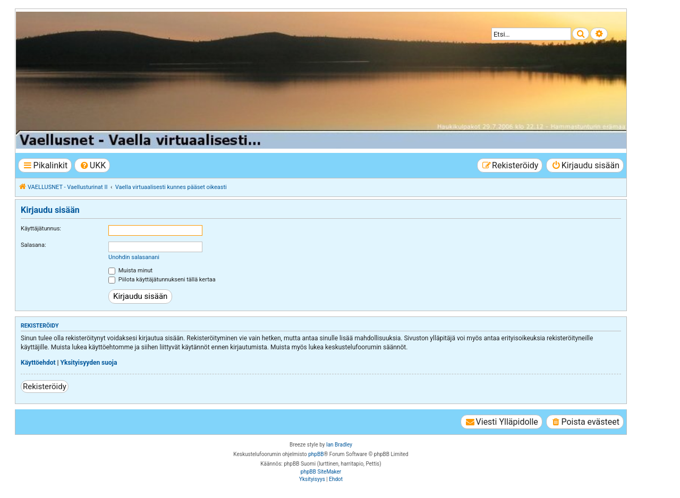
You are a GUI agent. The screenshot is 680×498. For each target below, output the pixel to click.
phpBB (316, 454)
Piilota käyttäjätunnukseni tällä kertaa (162, 279)
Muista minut (130, 270)
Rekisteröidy (44, 386)
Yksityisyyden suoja (89, 362)
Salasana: (33, 245)
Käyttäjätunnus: (41, 228)
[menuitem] (92, 165)
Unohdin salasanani (133, 257)
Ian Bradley (339, 445)
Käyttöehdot (38, 362)
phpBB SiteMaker (321, 472)
